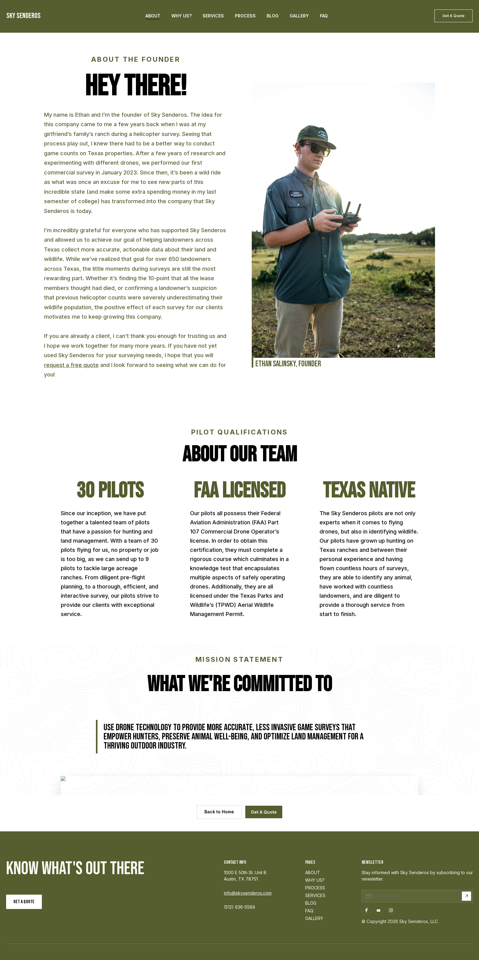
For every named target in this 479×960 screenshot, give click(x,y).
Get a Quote (24, 902)
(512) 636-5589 (239, 907)
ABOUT (312, 872)
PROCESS (315, 887)
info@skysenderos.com (248, 893)
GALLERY (314, 918)
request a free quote (71, 365)
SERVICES (315, 895)
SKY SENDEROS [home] (23, 16)
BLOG (310, 903)
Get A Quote (453, 15)
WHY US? (314, 880)
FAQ (309, 910)
